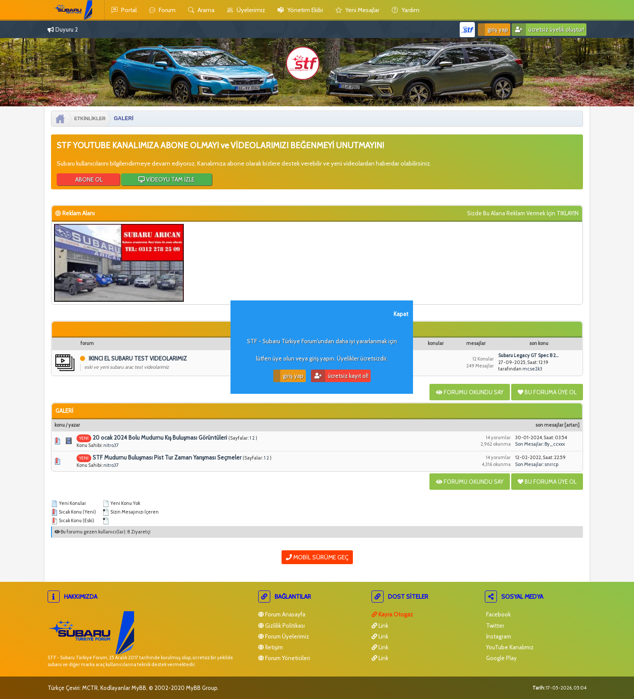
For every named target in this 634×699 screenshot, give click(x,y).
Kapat (401, 313)
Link (379, 625)
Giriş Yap (493, 29)
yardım (405, 10)
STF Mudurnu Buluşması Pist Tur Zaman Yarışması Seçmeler (167, 457)
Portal (124, 10)
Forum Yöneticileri (284, 657)
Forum (162, 10)
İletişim (270, 647)
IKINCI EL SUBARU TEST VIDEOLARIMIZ (138, 358)
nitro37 (111, 445)
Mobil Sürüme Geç (317, 557)
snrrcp (551, 464)
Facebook (498, 614)
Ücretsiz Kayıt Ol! (339, 376)
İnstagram (498, 636)
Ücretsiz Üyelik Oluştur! (548, 29)
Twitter (494, 625)
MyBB (138, 687)
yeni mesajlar (357, 10)
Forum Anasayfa (281, 614)
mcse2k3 (532, 369)
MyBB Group (202, 687)
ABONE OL (88, 179)
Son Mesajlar (549, 425)
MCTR (90, 687)
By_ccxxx (554, 444)
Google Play (501, 657)
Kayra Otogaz (392, 614)
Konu (59, 425)
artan (572, 425)
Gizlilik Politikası (281, 625)
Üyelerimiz (246, 10)
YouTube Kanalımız (509, 647)
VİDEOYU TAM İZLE (166, 179)
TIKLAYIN (568, 213)
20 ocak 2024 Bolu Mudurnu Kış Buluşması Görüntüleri (160, 437)
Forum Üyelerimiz (283, 636)
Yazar (74, 425)
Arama (201, 10)
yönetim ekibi (300, 10)
